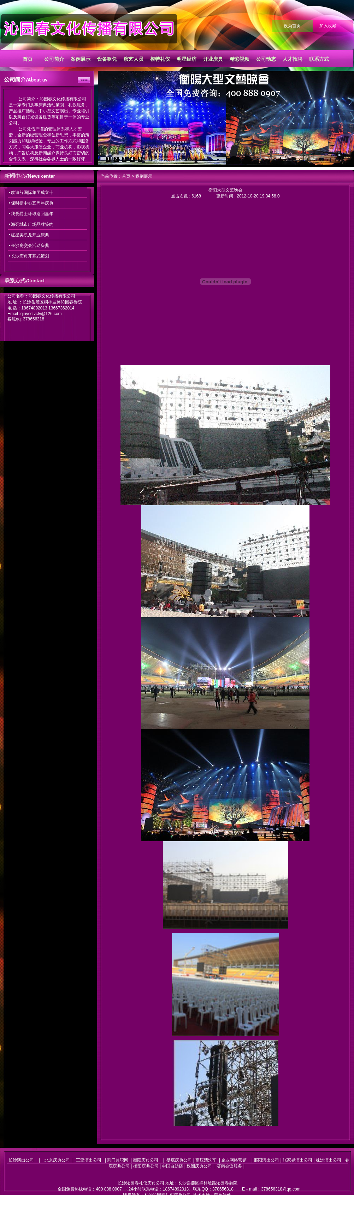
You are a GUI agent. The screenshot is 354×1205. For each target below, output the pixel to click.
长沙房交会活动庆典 (30, 245)
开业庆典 (213, 59)
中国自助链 (172, 1166)
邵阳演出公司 (266, 1160)
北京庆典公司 (57, 1160)
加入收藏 (327, 25)
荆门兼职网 (117, 1160)
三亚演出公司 (88, 1160)
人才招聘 (292, 59)
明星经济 (186, 59)
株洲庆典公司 (199, 1166)
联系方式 (319, 59)
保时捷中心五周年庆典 (32, 203)
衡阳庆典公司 (145, 1160)
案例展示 (80, 59)
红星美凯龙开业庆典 (30, 234)
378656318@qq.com (281, 1189)
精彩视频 (239, 59)
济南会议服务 (229, 1166)
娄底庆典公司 (179, 1160)
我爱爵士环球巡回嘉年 (32, 213)
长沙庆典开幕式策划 (30, 256)
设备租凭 (107, 59)
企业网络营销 (234, 1160)
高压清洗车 (206, 1160)
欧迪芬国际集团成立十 (32, 192)
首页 (28, 59)
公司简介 (54, 59)
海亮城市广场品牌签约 (32, 224)
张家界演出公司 (297, 1160)
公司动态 (266, 59)
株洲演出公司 (328, 1160)
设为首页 (292, 25)
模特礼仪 (160, 59)
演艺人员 (133, 59)
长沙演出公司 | (26, 1160)
